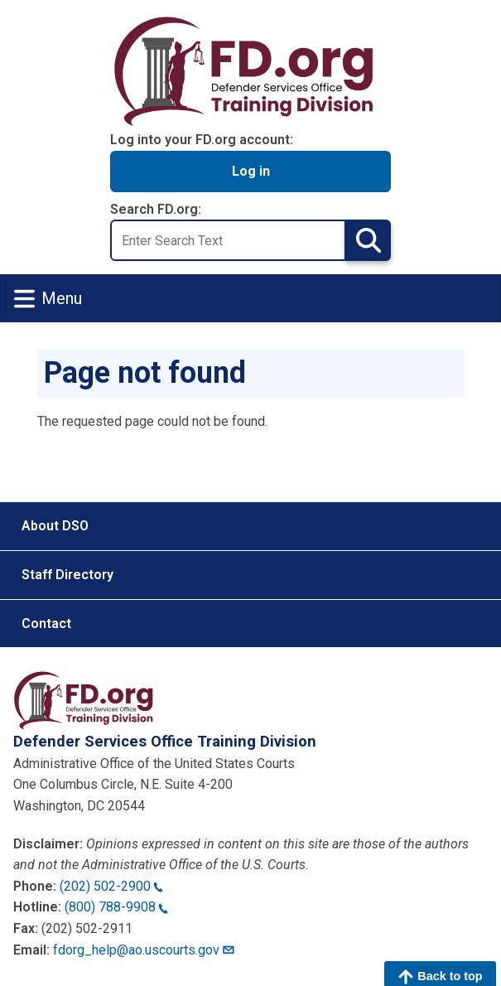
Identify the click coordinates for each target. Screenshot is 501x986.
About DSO (55, 526)
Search (368, 240)
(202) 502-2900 (111, 886)
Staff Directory (67, 574)
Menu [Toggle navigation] (48, 298)
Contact (46, 623)
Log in (251, 171)
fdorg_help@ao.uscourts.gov (144, 950)
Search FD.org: (155, 209)
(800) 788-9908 (116, 907)
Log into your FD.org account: (201, 139)
